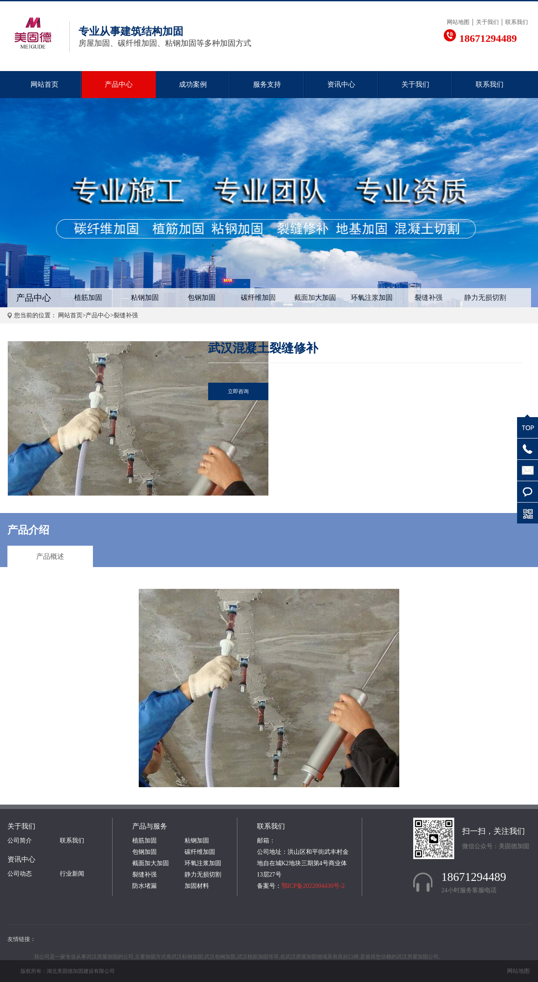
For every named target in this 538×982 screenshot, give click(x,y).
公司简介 (19, 840)
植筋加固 (88, 297)
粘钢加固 (145, 297)
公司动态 (19, 873)
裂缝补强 (428, 297)
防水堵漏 (144, 886)
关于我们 (487, 22)
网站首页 (44, 84)
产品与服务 (149, 826)
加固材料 (197, 886)
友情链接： (21, 939)
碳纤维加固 (258, 297)
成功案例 (193, 84)
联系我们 (516, 22)
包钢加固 (202, 297)
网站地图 (458, 22)
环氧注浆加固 (372, 297)
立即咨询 (238, 391)
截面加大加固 (315, 297)
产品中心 (119, 84)
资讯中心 (341, 84)
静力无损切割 (485, 297)
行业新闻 (72, 873)
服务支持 (267, 84)
